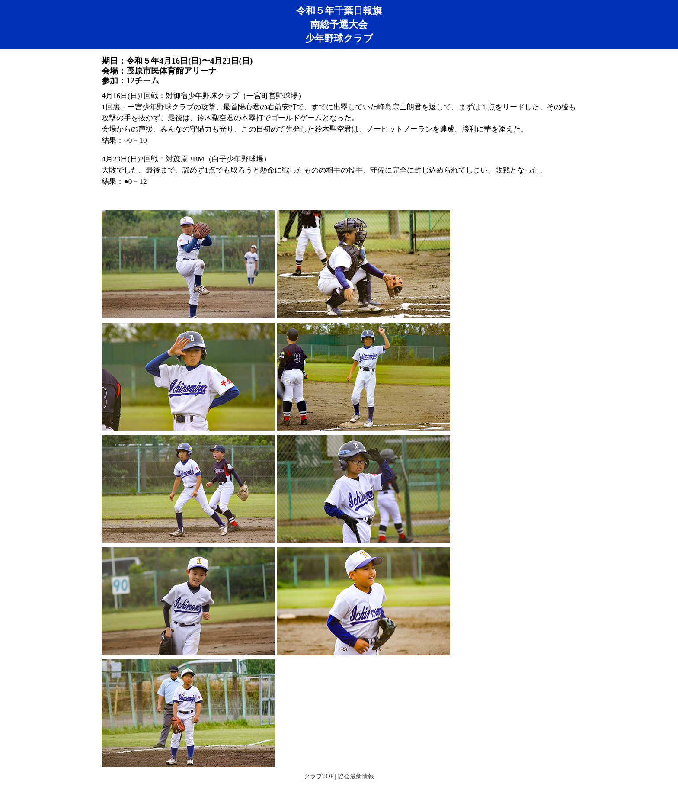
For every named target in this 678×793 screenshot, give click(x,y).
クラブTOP (318, 776)
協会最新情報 (356, 776)
